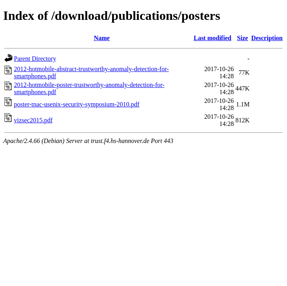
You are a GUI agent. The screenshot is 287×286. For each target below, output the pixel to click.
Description (267, 38)
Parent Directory (35, 58)
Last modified (212, 38)
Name (102, 38)
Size (242, 38)
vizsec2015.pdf (33, 120)
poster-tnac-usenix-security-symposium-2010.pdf (77, 104)
